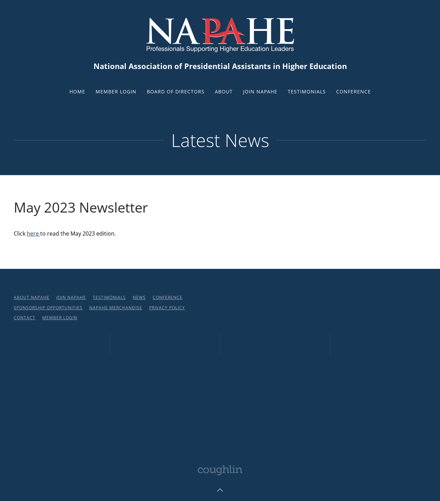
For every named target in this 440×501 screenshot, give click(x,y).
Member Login (116, 91)
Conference (353, 91)
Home (77, 91)
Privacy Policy (167, 308)
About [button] (224, 91)
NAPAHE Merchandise (115, 308)
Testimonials (307, 91)
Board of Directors (176, 91)
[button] (220, 490)
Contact (24, 318)
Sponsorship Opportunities (48, 308)
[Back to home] (220, 34)
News (139, 298)
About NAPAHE (32, 298)
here (33, 233)
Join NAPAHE (260, 91)
